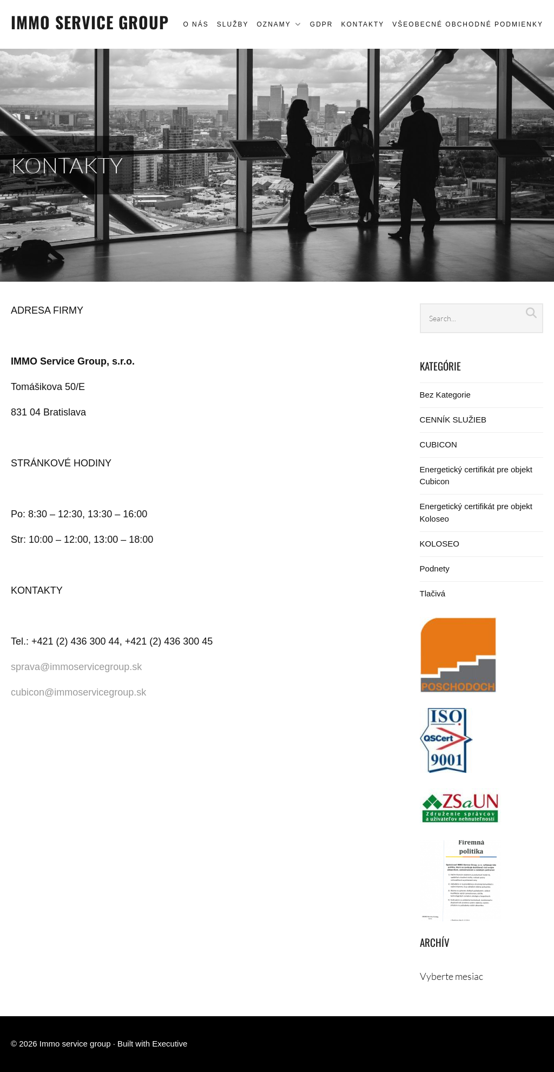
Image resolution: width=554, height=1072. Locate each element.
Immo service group (90, 22)
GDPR (321, 24)
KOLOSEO (439, 543)
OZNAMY (273, 24)
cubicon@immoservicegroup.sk (78, 692)
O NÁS (195, 24)
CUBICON (438, 444)
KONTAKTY (362, 24)
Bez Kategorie (445, 394)
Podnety (435, 568)
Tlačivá (433, 593)
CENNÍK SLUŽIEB (453, 419)
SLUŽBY (233, 24)
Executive (169, 1043)
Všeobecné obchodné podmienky (467, 24)
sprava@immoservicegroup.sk (76, 666)
